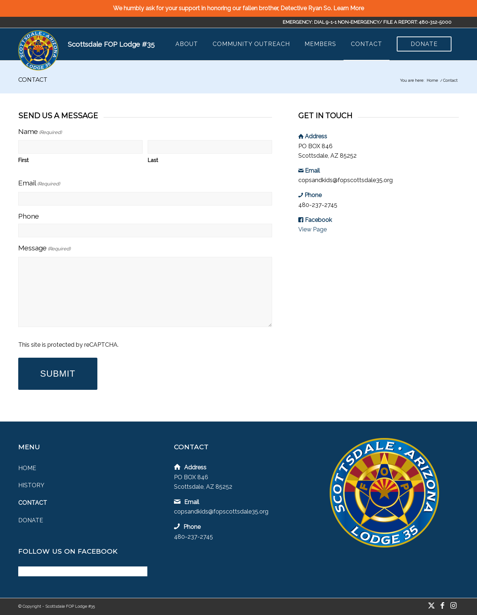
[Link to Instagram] (453, 605)
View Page (312, 229)
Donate (30, 520)
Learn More (348, 8)
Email (39, 184)
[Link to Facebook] (442, 605)
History (31, 485)
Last (153, 160)
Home (27, 468)
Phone (28, 216)
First (23, 160)
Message (44, 249)
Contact (32, 79)
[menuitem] (186, 44)
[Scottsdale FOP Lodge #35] (38, 50)
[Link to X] (431, 605)
